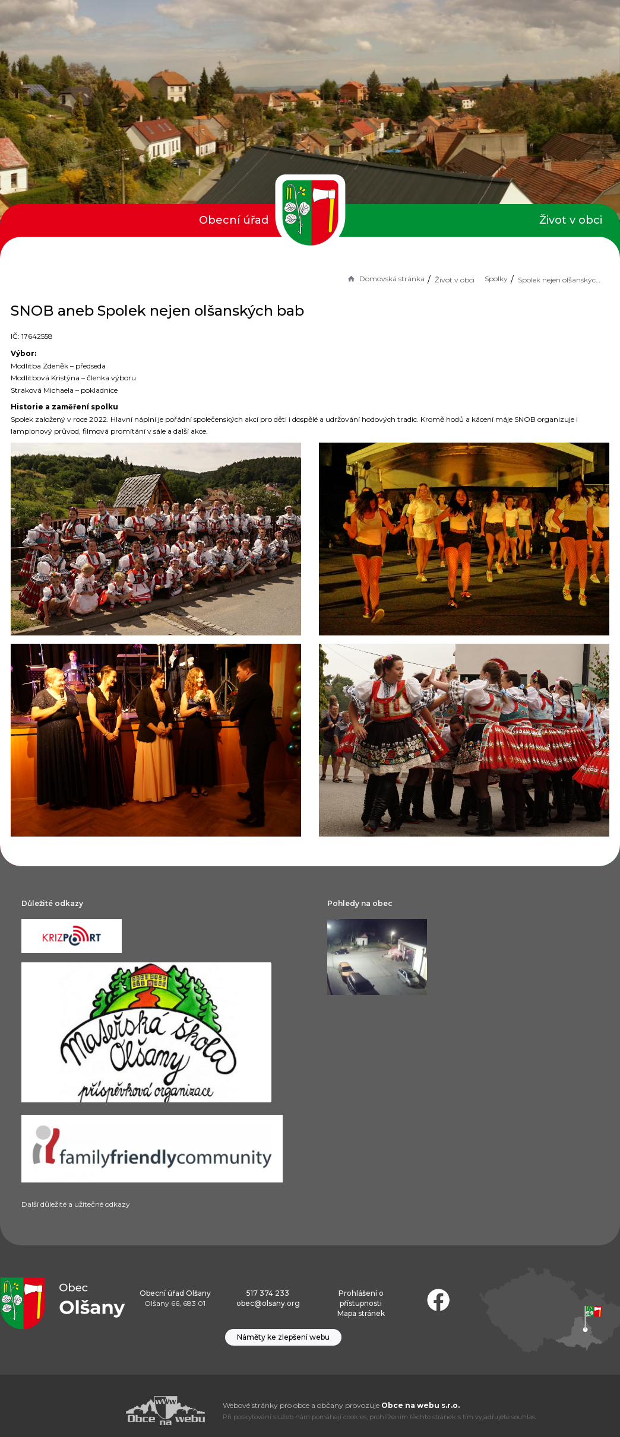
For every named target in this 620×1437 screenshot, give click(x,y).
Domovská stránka (385, 278)
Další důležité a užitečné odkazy (75, 1204)
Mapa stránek (361, 1313)
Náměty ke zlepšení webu (283, 1337)
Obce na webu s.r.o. (420, 1405)
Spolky (496, 278)
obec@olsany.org (268, 1303)
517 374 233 (267, 1293)
